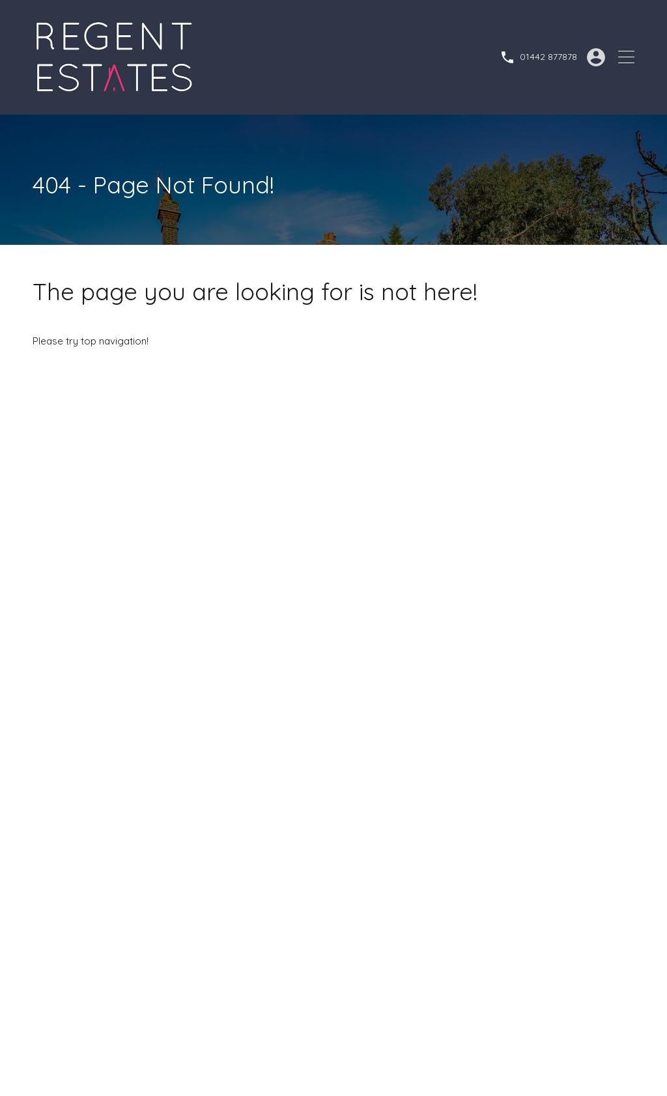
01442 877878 (548, 57)
